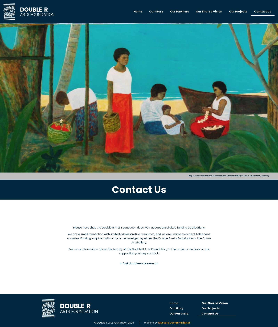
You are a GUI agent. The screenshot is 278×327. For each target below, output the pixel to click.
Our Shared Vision (209, 12)
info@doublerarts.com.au (139, 263)
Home (138, 12)
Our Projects (238, 12)
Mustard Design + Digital (174, 322)
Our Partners (179, 12)
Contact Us (262, 12)
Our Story (156, 12)
